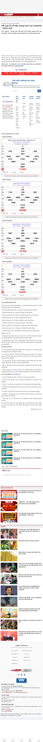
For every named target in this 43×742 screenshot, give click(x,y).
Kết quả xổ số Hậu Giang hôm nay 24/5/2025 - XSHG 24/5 (28, 434)
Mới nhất (3, 17)
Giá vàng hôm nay (15, 654)
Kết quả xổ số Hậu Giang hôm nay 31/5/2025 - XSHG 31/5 (28, 442)
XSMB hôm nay (15, 660)
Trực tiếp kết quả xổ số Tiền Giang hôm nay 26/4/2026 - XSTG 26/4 (30, 491)
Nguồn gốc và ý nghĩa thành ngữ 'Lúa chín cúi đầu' (29, 553)
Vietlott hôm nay (14, 663)
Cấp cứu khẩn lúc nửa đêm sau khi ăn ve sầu (30, 621)
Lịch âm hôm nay (15, 650)
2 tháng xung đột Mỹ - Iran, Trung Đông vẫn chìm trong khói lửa (30, 598)
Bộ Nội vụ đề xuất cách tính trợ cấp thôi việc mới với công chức (30, 575)
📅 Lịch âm (21, 17)
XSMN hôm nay (26, 657)
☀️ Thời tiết (27, 17)
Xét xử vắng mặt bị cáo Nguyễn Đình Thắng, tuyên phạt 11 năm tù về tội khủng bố (29, 588)
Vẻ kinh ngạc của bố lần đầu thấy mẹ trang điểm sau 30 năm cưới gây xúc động (29, 531)
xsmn (7, 466)
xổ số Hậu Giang (18, 55)
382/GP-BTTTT (18, 687)
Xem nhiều (9, 17)
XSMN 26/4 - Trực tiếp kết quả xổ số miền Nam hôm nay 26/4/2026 (29, 502)
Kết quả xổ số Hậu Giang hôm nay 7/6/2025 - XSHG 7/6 (28, 450)
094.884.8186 (8, 711)
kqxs (3, 466)
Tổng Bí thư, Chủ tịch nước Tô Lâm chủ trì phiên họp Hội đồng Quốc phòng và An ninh (30, 633)
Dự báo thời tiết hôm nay (27, 650)
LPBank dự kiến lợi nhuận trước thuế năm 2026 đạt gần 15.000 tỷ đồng (29, 609)
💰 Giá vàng (15, 17)
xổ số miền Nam (15, 374)
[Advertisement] (21, 43)
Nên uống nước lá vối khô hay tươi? (29, 540)
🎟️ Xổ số (32, 17)
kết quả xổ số (19, 64)
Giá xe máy (14, 657)
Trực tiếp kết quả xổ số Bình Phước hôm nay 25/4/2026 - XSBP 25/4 (30, 514)
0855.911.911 (8, 692)
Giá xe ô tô (26, 654)
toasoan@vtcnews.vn (21, 692)
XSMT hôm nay (27, 660)
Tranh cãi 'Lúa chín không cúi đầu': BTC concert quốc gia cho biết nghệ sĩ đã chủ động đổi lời (30, 565)
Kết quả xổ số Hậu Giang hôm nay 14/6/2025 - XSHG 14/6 (28, 458)
